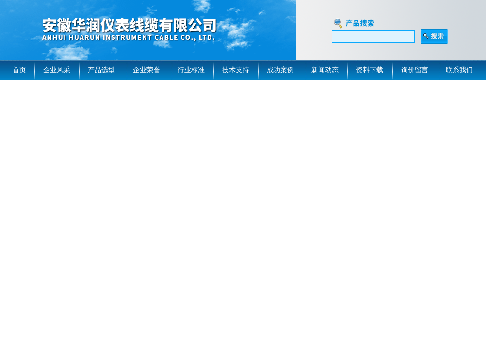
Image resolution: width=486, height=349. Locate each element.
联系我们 (459, 70)
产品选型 (101, 70)
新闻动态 (325, 70)
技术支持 (235, 70)
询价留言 (414, 70)
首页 (19, 70)
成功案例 (280, 70)
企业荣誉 (146, 70)
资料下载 (369, 70)
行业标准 (191, 70)
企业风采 (56, 70)
